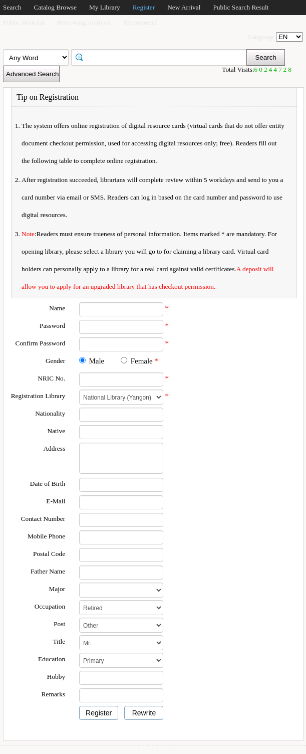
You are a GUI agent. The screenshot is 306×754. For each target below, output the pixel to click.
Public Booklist (24, 22)
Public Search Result (240, 7)
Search (12, 7)
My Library (104, 7)
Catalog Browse (55, 7)
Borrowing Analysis (84, 22)
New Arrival (183, 7)
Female (142, 361)
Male (96, 361)
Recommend (140, 22)
